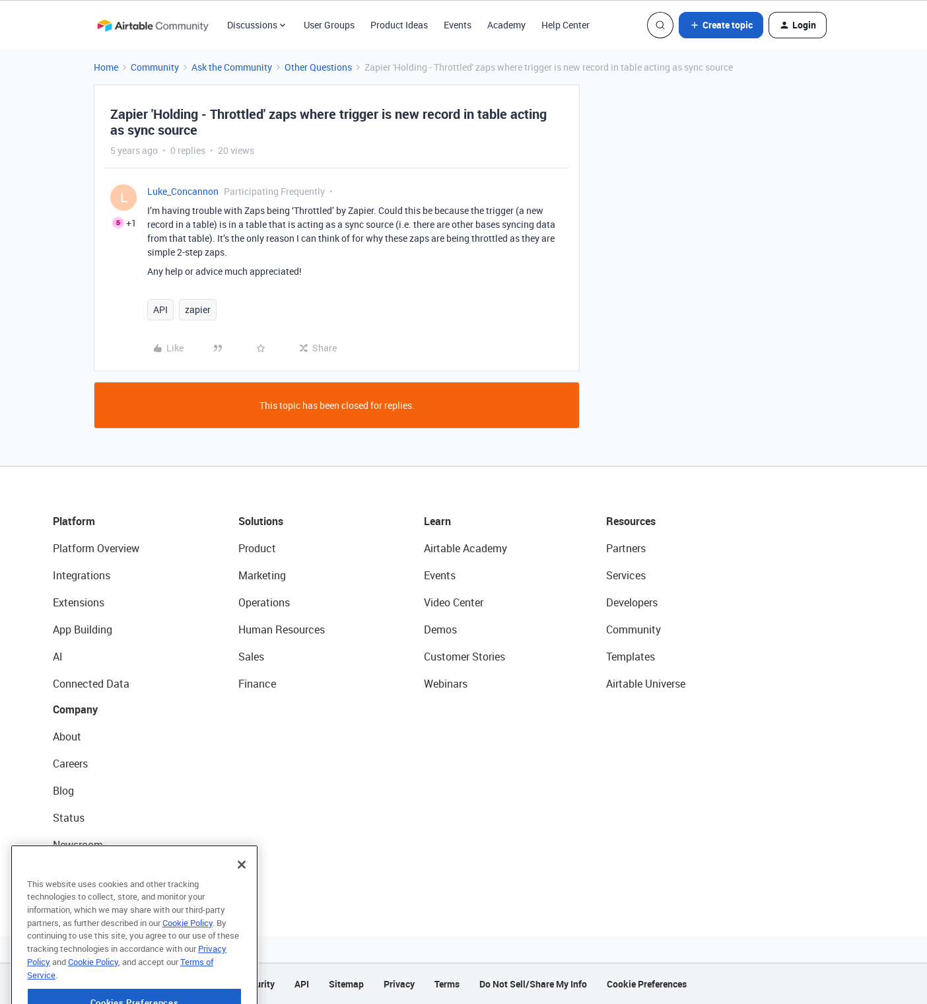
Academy (506, 24)
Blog (63, 790)
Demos (440, 629)
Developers (632, 602)
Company (75, 709)
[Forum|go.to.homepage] (152, 25)
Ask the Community (231, 67)
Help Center (565, 24)
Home (106, 67)
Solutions (260, 521)
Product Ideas (399, 24)
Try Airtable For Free (99, 872)
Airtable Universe (645, 683)
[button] (721, 25)
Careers (70, 763)
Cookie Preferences (647, 984)
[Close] (241, 896)
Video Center (453, 602)
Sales (251, 656)
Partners (626, 548)
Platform (74, 521)
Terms (447, 984)
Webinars (445, 683)
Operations (264, 602)
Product (257, 548)
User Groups (329, 24)
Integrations (81, 575)
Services (626, 575)
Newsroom (78, 845)
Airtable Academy (465, 548)
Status (69, 817)
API (160, 309)
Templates (630, 656)
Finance (257, 683)
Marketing (262, 575)
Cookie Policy (187, 954)
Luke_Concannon (183, 191)
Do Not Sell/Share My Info (533, 984)
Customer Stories (464, 656)
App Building (82, 629)
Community (155, 67)
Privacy (399, 984)
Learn (437, 521)
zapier (198, 309)
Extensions (78, 602)
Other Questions (318, 67)
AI (58, 656)
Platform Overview (96, 548)
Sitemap (346, 984)
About (67, 736)
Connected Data (91, 683)
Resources (631, 521)
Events (457, 24)
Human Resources (281, 629)
